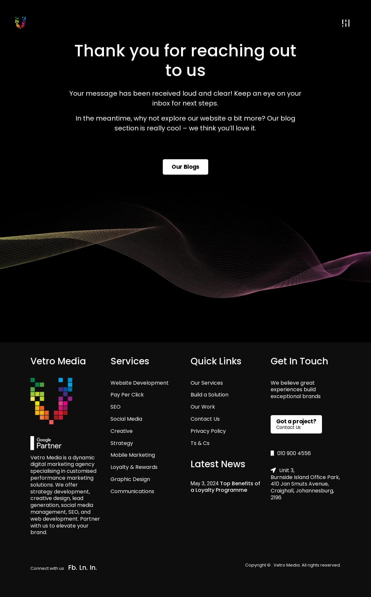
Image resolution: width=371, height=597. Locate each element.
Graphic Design (130, 479)
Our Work (203, 407)
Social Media (126, 419)
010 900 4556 (291, 453)
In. (93, 567)
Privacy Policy (208, 431)
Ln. (83, 567)
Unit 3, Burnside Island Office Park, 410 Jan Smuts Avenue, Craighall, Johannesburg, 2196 (305, 484)
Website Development (139, 383)
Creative (121, 431)
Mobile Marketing (132, 455)
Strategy (121, 443)
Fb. (72, 567)
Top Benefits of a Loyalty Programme (225, 487)
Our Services (207, 383)
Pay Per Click (127, 394)
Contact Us (205, 419)
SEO (115, 407)
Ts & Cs (200, 443)
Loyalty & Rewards (134, 467)
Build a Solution (209, 394)
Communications (132, 491)
